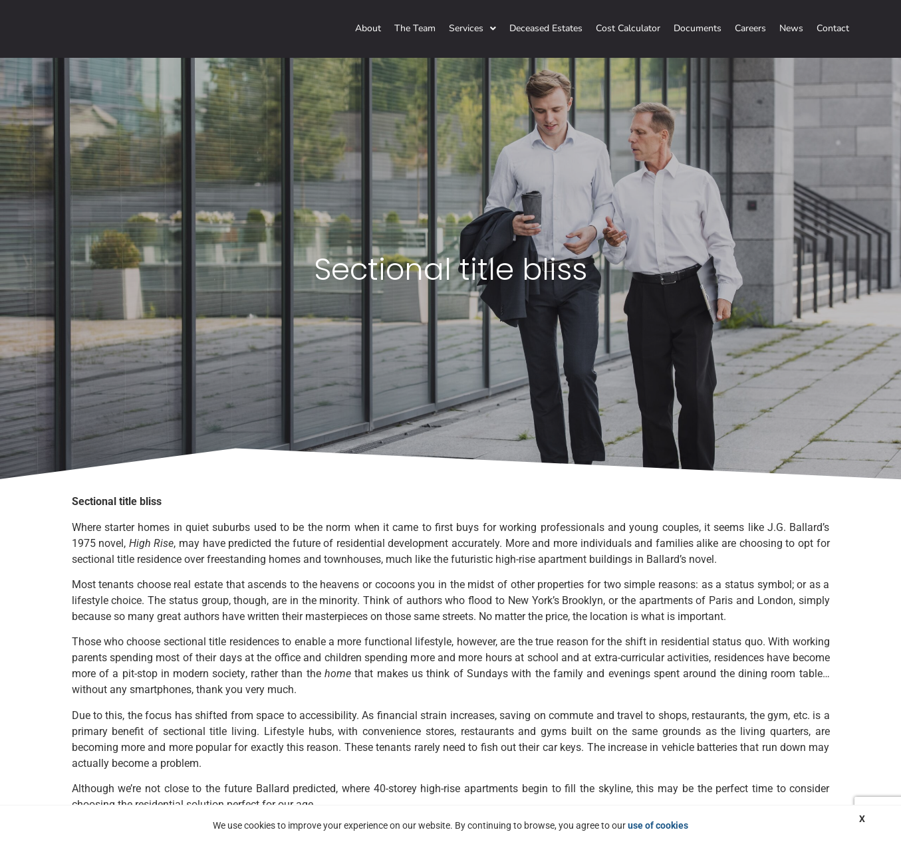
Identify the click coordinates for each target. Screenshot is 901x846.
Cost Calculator (628, 28)
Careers (750, 28)
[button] (472, 29)
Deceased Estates (545, 28)
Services (472, 28)
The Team (415, 28)
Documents (697, 28)
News (791, 28)
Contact (833, 28)
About (368, 28)
